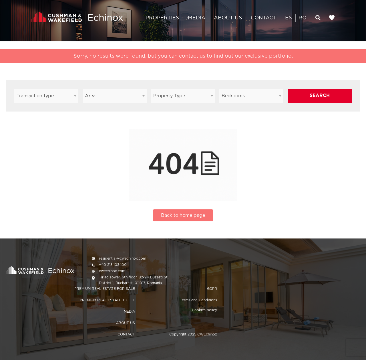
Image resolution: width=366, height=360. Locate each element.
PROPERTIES (162, 18)
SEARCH (320, 95)
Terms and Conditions (198, 300)
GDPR (212, 288)
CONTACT (264, 18)
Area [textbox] (90, 95)
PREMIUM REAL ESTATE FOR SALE (104, 288)
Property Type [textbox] (169, 95)
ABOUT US (228, 18)
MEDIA (196, 18)
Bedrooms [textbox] (233, 95)
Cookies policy (204, 310)
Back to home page (183, 215)
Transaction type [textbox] (35, 95)
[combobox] (46, 96)
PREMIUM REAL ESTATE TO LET (107, 300)
